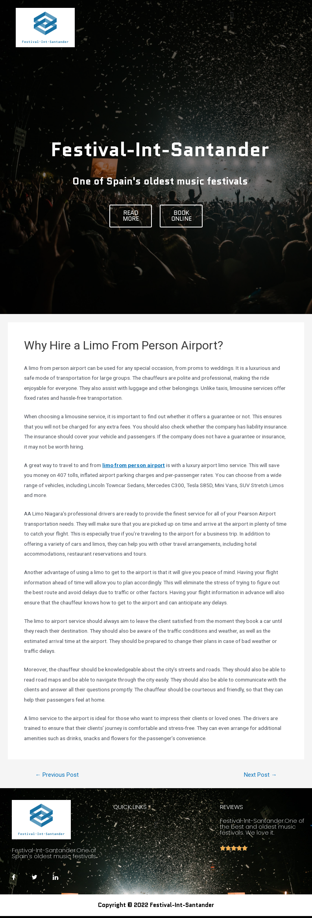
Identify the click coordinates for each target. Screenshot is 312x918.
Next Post (260, 775)
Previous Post (57, 775)
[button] (130, 216)
